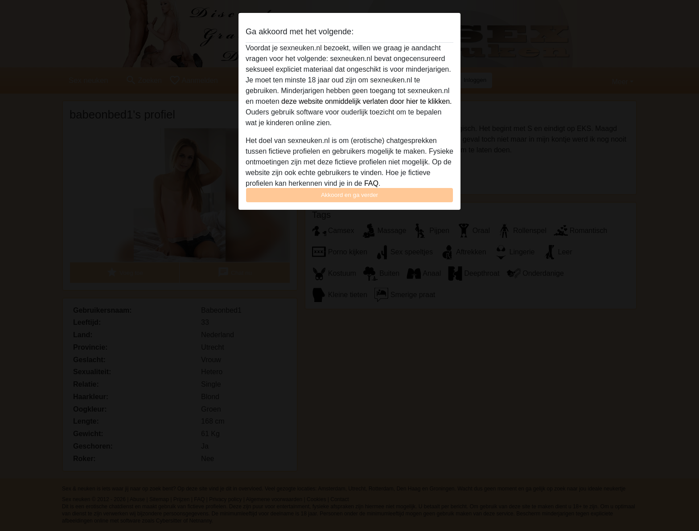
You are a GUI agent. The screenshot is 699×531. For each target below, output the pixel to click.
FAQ (371, 183)
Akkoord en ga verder (349, 195)
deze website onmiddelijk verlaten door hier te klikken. (366, 101)
